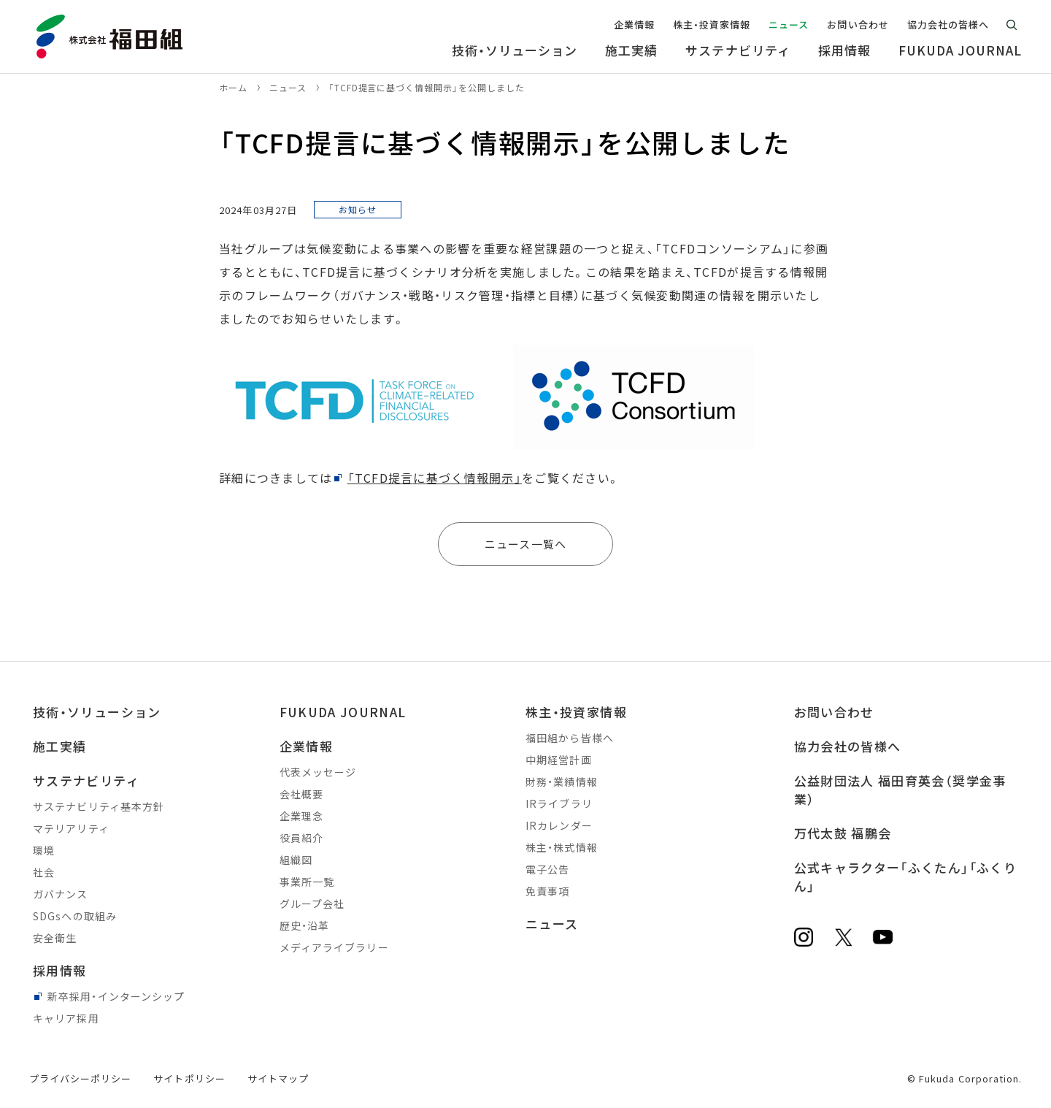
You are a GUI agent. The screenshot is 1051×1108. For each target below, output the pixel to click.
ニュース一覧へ (525, 543)
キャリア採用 (66, 1018)
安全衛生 (55, 938)
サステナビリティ (86, 780)
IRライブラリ (559, 803)
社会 (44, 872)
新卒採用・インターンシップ (116, 996)
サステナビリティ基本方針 (98, 806)
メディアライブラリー (334, 947)
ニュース (552, 923)
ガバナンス (60, 894)
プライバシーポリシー (80, 1078)
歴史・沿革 (305, 925)
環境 (44, 850)
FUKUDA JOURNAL (343, 712)
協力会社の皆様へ (847, 746)
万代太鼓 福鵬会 (843, 833)
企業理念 (301, 816)
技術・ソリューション (97, 712)
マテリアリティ (71, 828)
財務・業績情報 (562, 781)
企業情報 (306, 746)
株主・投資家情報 (576, 712)
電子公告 (547, 869)
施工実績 (59, 746)
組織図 (296, 859)
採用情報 (59, 970)
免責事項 (547, 891)
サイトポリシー (189, 1078)
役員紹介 (301, 837)
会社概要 (301, 794)
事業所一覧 (307, 881)
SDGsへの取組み (75, 916)
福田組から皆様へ (570, 737)
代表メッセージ (318, 772)
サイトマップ (278, 1078)
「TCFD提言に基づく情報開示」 (434, 477)
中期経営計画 (559, 759)
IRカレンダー (559, 825)
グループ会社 (312, 903)
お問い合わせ (834, 712)
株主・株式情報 (562, 847)
